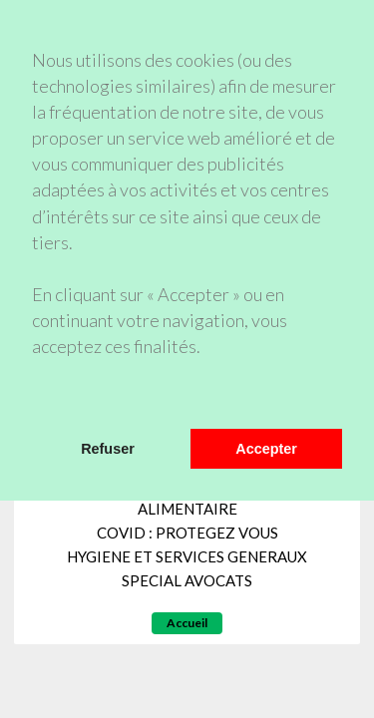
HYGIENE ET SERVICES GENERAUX (187, 556)
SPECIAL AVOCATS (187, 580)
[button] (35, 403)
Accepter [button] (266, 449)
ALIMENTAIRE (187, 509)
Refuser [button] (108, 449)
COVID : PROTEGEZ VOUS (187, 532)
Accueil (187, 622)
